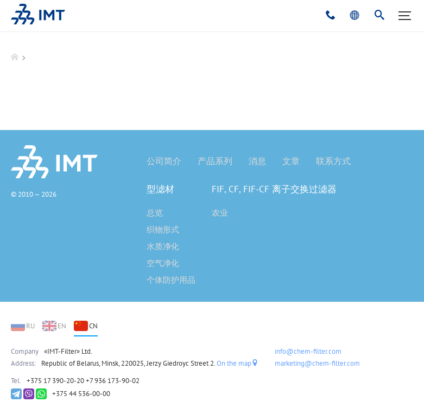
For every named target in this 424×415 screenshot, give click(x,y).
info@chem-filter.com (308, 351)
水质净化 (163, 246)
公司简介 (164, 160)
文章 (291, 160)
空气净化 (163, 263)
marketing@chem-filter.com (317, 363)
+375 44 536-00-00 (81, 393)
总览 (155, 213)
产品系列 (215, 160)
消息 (257, 160)
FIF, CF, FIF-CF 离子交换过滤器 (274, 189)
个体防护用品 (171, 280)
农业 (220, 213)
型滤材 (160, 189)
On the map (237, 363)
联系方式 (333, 160)
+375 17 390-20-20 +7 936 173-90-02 (83, 380)
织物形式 (163, 229)
